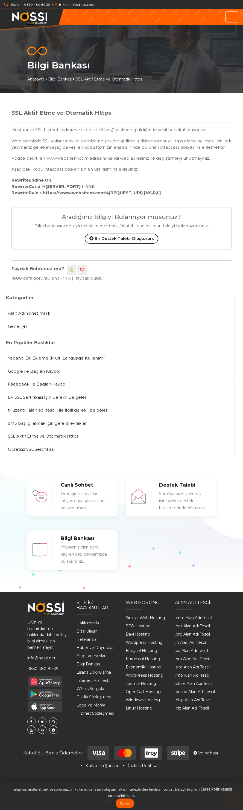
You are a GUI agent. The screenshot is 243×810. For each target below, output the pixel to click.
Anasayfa (36, 79)
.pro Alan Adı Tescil (192, 658)
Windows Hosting (143, 699)
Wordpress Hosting (144, 642)
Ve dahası (206, 753)
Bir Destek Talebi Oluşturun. (121, 238)
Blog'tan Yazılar (91, 655)
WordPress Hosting (144, 675)
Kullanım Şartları (102, 765)
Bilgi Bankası (60, 79)
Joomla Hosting (141, 683)
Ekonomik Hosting (144, 667)
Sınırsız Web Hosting (145, 617)
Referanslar (87, 639)
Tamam (125, 803)
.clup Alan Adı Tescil (193, 699)
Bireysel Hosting (141, 650)
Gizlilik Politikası (144, 765)
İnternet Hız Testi (93, 680)
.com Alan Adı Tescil (193, 617)
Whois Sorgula (90, 688)
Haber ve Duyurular (95, 647)
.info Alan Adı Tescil (192, 675)
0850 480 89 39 (37, 4)
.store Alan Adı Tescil (194, 683)
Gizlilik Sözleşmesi (94, 696)
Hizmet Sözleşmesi (95, 713)
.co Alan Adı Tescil (191, 650)
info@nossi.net (82, 4)
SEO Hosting (138, 626)
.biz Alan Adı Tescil (192, 708)
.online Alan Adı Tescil (195, 691)
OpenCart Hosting (143, 691)
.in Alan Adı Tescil (191, 642)
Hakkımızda (88, 623)
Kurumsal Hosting (143, 658)
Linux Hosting (139, 708)
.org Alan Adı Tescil (192, 634)
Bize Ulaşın (87, 631)
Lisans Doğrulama (94, 672)
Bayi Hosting (138, 634)
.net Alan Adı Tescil (192, 626)
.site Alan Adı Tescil (192, 667)
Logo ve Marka (91, 705)
